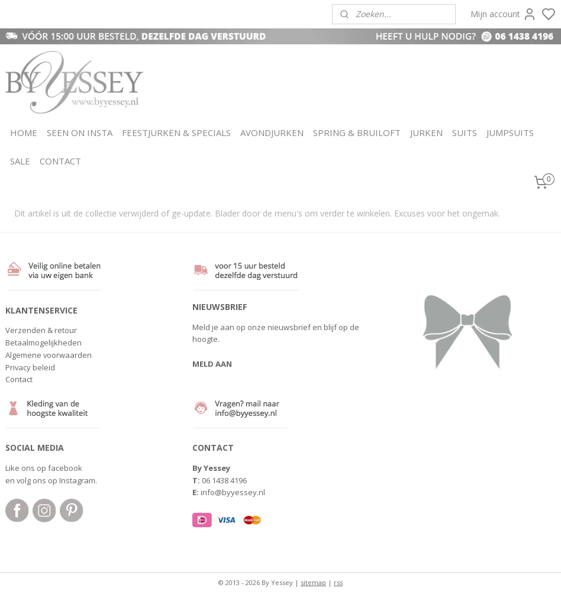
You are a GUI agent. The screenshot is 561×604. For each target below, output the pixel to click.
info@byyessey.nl (233, 492)
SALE (20, 161)
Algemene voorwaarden (48, 355)
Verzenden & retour (41, 330)
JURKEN (426, 132)
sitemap (313, 582)
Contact (19, 379)
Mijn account (503, 14)
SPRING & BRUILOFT (357, 132)
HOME (23, 132)
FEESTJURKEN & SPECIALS (176, 132)
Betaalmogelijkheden (43, 342)
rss (338, 582)
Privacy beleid (30, 367)
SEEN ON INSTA (79, 132)
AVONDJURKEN (272, 132)
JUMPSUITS (510, 132)
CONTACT (60, 161)
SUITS (464, 132)
